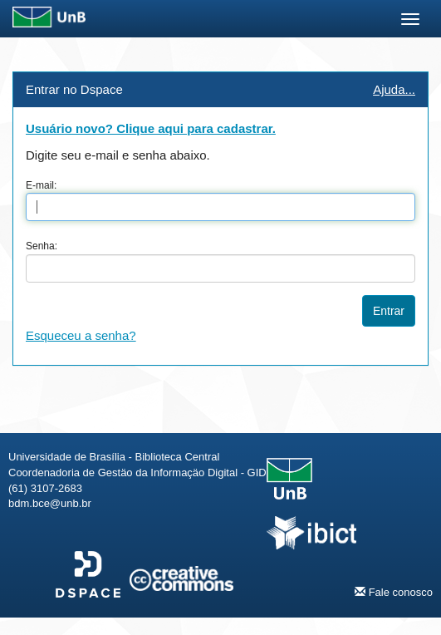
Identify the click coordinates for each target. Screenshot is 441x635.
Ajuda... (394, 89)
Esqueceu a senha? (81, 335)
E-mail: (41, 185)
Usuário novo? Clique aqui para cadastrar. (151, 128)
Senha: (41, 246)
